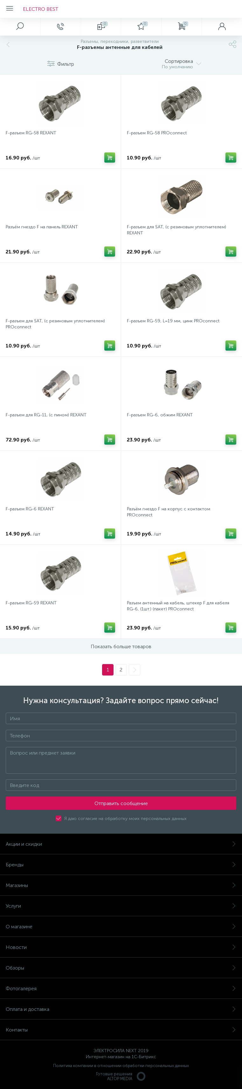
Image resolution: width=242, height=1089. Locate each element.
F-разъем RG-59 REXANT (31, 603)
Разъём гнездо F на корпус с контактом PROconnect (168, 512)
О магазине (121, 927)
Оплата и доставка (121, 1009)
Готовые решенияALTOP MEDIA (121, 1076)
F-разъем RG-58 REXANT (31, 133)
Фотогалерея (121, 988)
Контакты (121, 1030)
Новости (121, 947)
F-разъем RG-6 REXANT (30, 509)
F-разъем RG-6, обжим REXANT (160, 415)
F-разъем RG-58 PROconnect (157, 133)
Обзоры (121, 968)
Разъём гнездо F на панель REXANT (42, 227)
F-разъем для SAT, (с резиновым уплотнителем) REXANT (176, 230)
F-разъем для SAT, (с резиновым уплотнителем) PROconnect (55, 324)
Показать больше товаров (121, 646)
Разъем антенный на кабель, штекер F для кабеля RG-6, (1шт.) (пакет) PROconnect (178, 606)
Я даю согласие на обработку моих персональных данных (125, 818)
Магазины (121, 885)
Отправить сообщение (121, 803)
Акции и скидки (121, 844)
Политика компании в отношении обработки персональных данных (121, 1065)
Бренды (121, 865)
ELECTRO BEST (40, 9)
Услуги (121, 906)
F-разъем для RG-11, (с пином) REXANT (46, 415)
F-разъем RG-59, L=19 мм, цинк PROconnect (173, 321)
